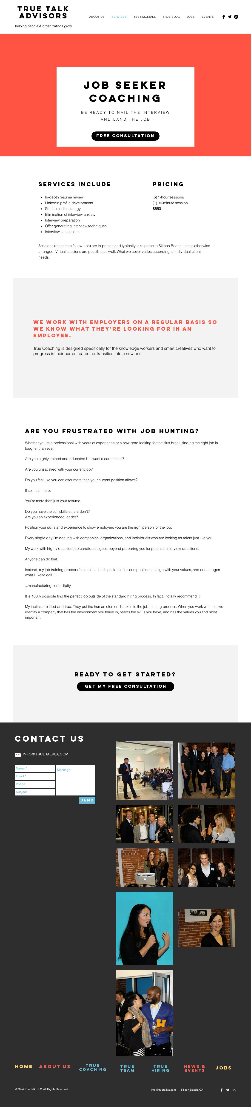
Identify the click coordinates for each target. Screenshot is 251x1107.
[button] (207, 17)
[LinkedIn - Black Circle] (236, 17)
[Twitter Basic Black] (230, 17)
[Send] (87, 800)
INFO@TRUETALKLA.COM (45, 754)
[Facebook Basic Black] (224, 17)
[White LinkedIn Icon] (234, 1090)
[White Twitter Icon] (228, 1090)
